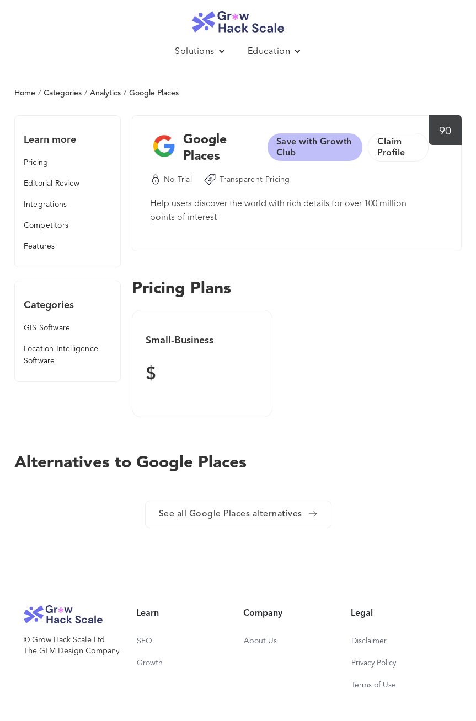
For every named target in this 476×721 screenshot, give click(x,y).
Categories (63, 93)
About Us (260, 641)
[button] (200, 51)
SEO (144, 641)
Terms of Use (373, 685)
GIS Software (47, 328)
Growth (150, 663)
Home (24, 93)
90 (445, 131)
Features (39, 246)
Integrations (45, 204)
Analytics (105, 93)
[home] (238, 19)
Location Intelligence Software (61, 355)
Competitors (46, 225)
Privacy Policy (373, 663)
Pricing (36, 162)
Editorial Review (51, 183)
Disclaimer (369, 641)
